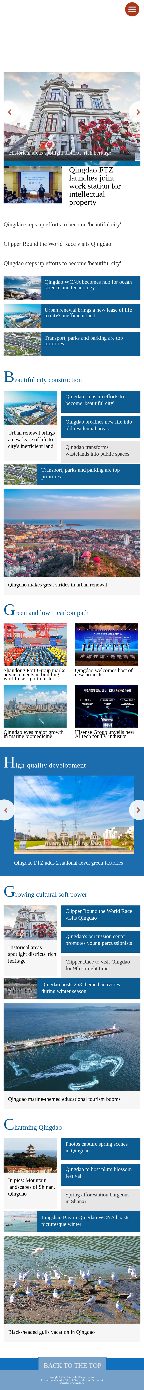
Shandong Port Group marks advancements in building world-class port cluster (34, 674)
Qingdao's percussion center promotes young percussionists (98, 939)
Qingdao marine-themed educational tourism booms (64, 1099)
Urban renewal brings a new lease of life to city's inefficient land (88, 312)
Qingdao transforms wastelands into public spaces (97, 450)
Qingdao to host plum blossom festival (98, 1172)
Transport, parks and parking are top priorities (84, 340)
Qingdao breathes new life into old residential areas (98, 425)
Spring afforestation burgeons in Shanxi (97, 1198)
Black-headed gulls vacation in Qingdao (51, 1332)
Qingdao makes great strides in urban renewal (57, 585)
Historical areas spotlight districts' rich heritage (60, 153)
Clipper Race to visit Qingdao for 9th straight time (97, 965)
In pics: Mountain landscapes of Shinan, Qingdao (31, 1187)
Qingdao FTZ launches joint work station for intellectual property (95, 185)
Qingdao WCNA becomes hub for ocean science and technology (88, 284)
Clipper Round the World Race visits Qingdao (57, 244)
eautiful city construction (43, 380)
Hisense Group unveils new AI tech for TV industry (105, 734)
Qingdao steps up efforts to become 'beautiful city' (62, 225)
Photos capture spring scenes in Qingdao (96, 1147)
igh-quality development (45, 765)
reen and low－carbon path (46, 613)
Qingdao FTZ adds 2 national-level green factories (68, 863)
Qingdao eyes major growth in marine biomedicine (34, 734)
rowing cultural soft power (45, 894)
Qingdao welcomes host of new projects (104, 672)
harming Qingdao (33, 1127)
